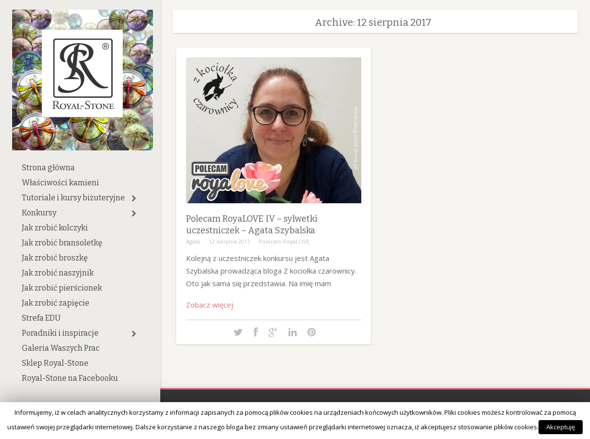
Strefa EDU (41, 318)
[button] (134, 198)
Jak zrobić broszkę (55, 257)
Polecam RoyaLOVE (284, 241)
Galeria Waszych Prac (61, 348)
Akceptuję (560, 427)
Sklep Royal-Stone (55, 363)
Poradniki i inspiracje (60, 333)
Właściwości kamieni (60, 182)
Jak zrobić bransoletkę (62, 242)
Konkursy (39, 212)
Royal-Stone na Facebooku (70, 378)
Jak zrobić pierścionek (62, 288)
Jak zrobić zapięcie (55, 303)
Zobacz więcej (209, 304)
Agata (193, 241)
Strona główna (48, 167)
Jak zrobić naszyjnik (58, 272)
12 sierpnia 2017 (229, 241)
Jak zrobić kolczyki (55, 227)
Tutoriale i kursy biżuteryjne (73, 197)
